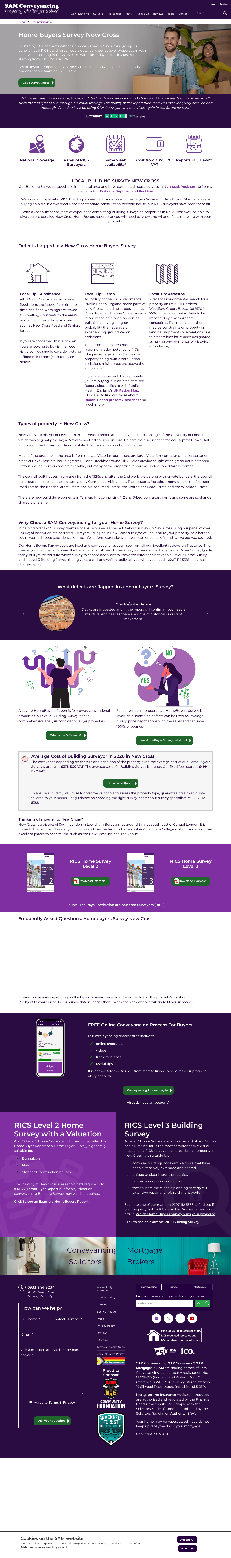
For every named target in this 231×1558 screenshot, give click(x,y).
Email (27, 1335)
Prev (23, 614)
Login (212, 4)
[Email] (52, 1341)
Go (225, 13)
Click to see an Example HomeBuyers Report (51, 1202)
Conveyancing (149, 1287)
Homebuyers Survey (41, 21)
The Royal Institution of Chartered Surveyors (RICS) (121, 905)
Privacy (69, 1403)
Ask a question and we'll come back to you (50, 1353)
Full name (30, 1320)
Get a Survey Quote (37, 82)
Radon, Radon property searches (112, 400)
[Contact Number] (68, 1326)
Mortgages (200, 1287)
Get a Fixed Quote (120, 783)
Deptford (123, 192)
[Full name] (36, 1326)
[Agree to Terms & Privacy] (30, 1403)
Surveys (174, 1287)
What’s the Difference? (66, 735)
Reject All (187, 1548)
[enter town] (164, 1304)
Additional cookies (33, 1548)
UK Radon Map (126, 391)
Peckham (188, 187)
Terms (54, 1403)
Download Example (93, 881)
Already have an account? (148, 1103)
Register (224, 4)
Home (21, 21)
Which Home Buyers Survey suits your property (175, 1215)
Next (207, 614)
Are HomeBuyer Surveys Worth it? (163, 740)
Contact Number (67, 1320)
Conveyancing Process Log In (147, 1090)
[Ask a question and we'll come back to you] (52, 1377)
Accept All (187, 1540)
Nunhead (171, 187)
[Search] (207, 13)
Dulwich (107, 192)
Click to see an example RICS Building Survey (162, 1223)
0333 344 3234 (41, 1288)
